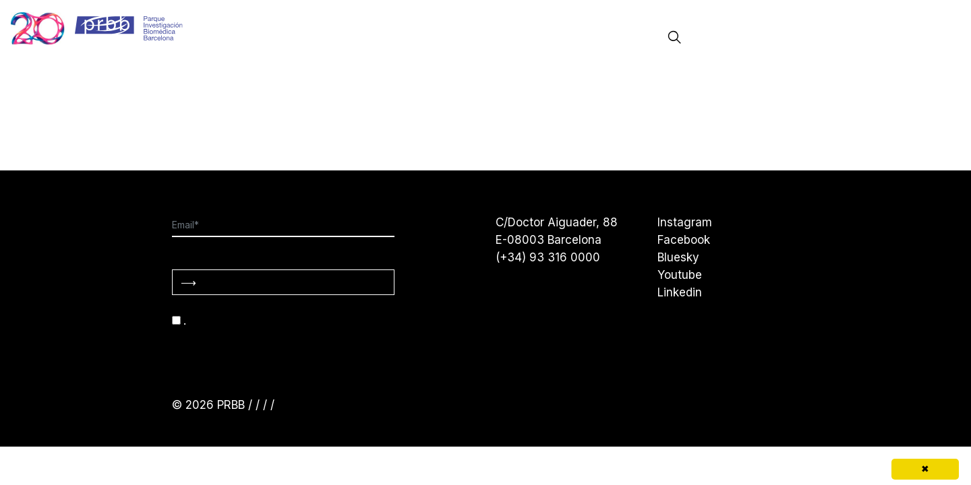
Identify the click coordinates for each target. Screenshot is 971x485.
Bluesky (678, 257)
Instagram (684, 222)
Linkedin (679, 292)
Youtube (679, 275)
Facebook (683, 240)
